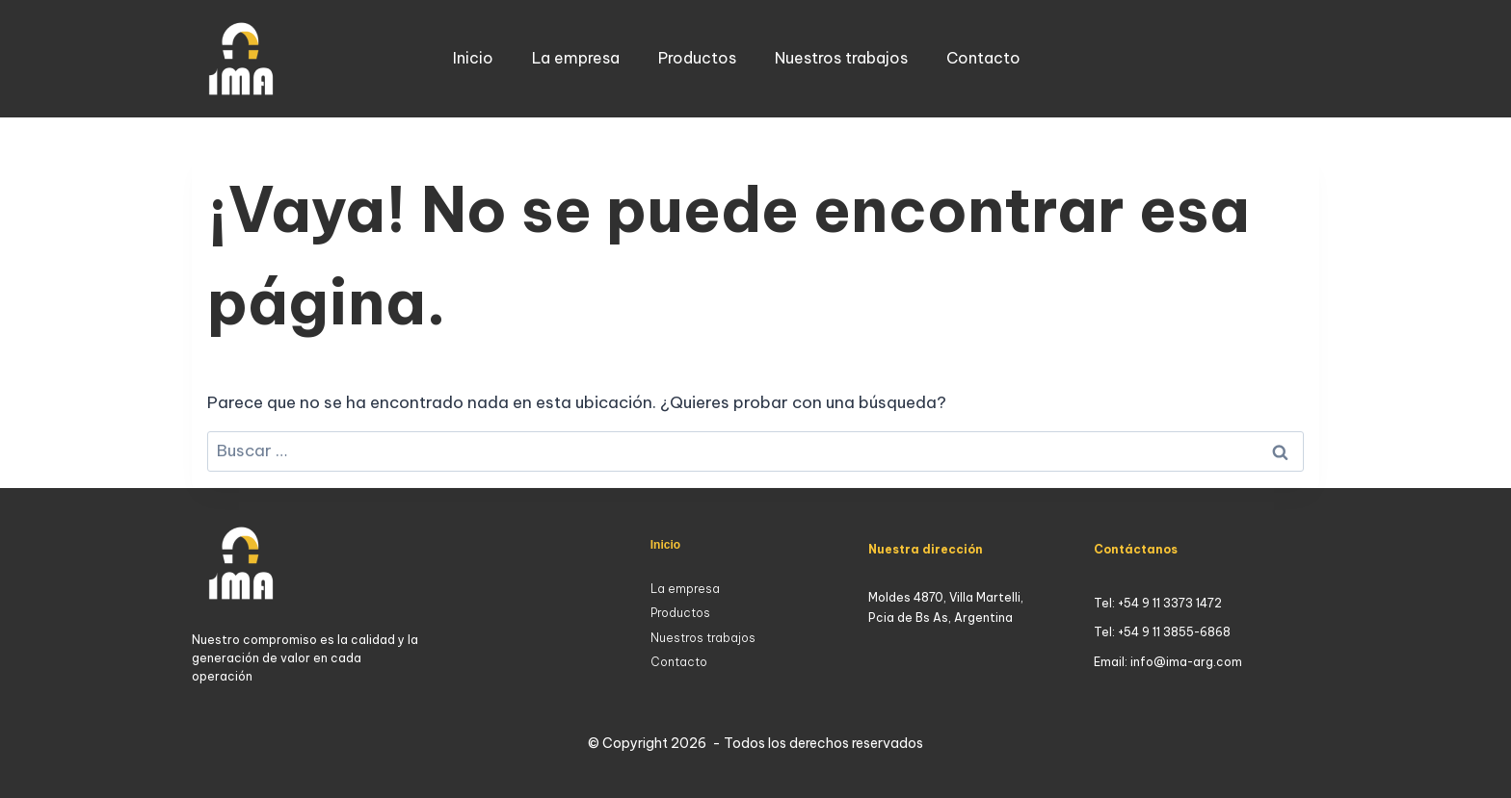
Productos (697, 57)
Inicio (473, 57)
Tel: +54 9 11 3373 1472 (1158, 603)
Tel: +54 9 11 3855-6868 (1162, 632)
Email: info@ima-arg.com (1168, 662)
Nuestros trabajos (841, 57)
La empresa (576, 57)
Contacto (983, 57)
